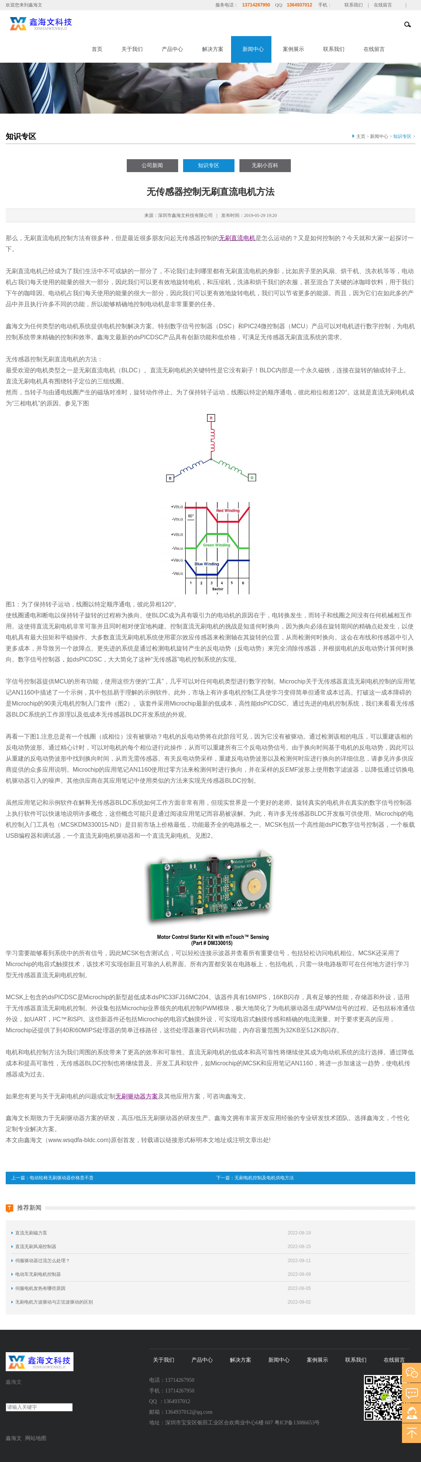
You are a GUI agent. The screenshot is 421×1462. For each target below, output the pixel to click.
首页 (97, 49)
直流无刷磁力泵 (31, 1233)
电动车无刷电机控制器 (38, 1274)
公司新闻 (152, 165)
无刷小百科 (265, 165)
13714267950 (256, 5)
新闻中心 (253, 49)
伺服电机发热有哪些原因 (40, 1288)
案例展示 (293, 49)
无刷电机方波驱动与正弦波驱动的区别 (54, 1302)
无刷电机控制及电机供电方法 (264, 1177)
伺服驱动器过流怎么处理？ (42, 1260)
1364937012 (299, 5)
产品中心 (172, 49)
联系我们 (353, 5)
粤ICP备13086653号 (297, 1423)
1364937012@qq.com (189, 1412)
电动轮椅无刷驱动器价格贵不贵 (62, 1177)
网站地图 (35, 1438)
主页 (360, 136)
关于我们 (132, 49)
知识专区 (402, 136)
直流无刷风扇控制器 (35, 1246)
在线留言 (383, 5)
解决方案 (212, 49)
